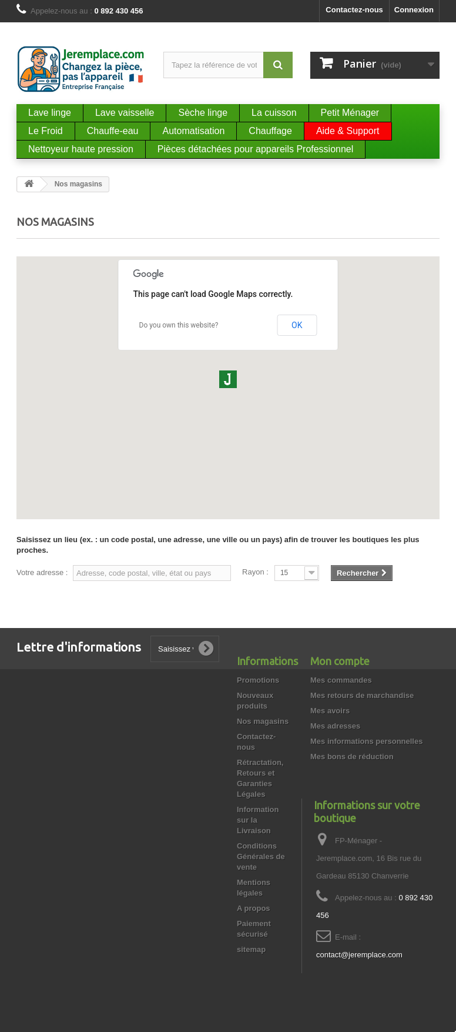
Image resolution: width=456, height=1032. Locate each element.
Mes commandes (341, 680)
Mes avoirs (330, 710)
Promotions (258, 680)
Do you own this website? (179, 325)
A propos (253, 908)
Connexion (414, 9)
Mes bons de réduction (352, 756)
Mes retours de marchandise (362, 695)
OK (296, 325)
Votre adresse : (42, 572)
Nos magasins (263, 721)
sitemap (251, 949)
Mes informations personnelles (366, 741)
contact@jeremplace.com (359, 954)
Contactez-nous (354, 9)
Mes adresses (335, 726)
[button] (228, 379)
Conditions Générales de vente (261, 856)
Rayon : (255, 571)
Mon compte (340, 661)
